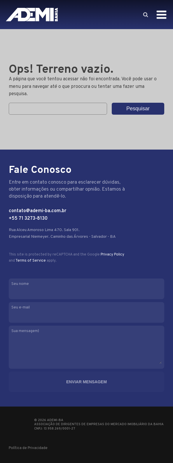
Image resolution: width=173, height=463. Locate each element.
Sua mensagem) (86, 347)
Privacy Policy (112, 254)
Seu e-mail (86, 311)
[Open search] (145, 14)
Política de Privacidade (28, 448)
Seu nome (86, 288)
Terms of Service (30, 260)
